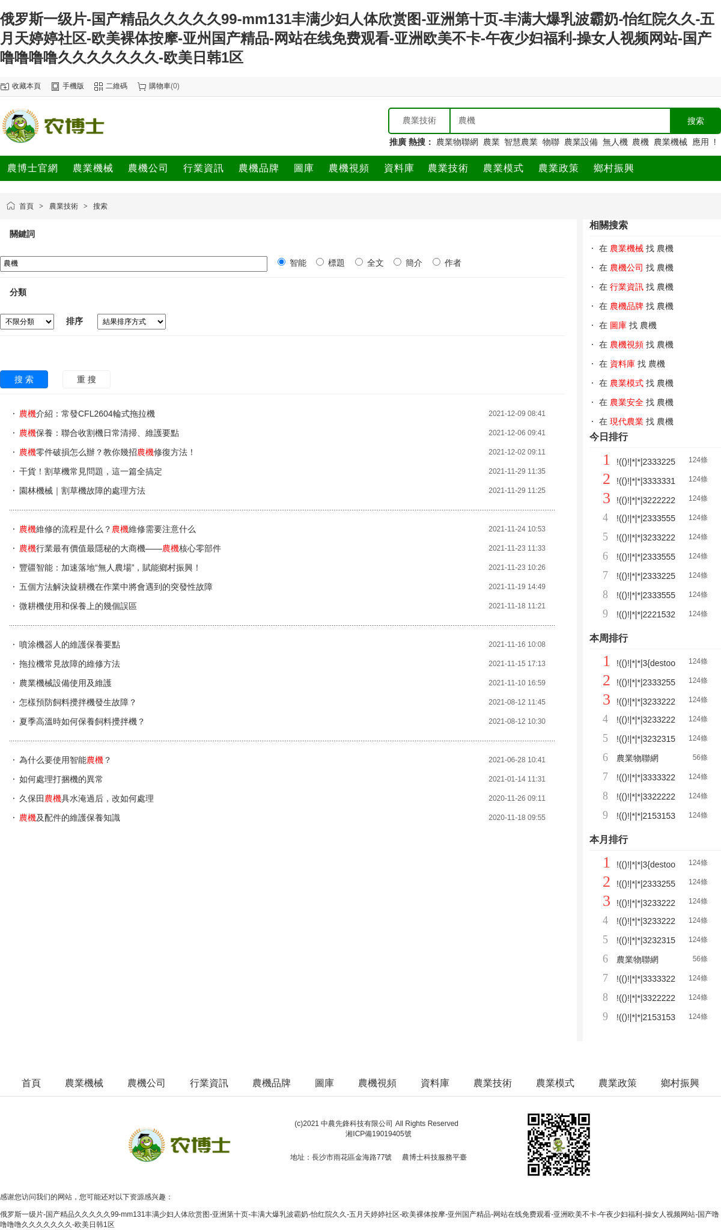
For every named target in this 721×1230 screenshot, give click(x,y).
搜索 (100, 206)
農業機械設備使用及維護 (65, 683)
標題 (335, 263)
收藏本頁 (26, 86)
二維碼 (116, 86)
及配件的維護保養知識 (69, 817)
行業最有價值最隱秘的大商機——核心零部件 (120, 548)
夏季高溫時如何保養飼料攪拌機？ (82, 721)
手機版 (73, 86)
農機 (640, 142)
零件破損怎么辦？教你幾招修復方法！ (107, 452)
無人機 (615, 142)
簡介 (412, 263)
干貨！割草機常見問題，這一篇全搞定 (90, 471)
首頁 (26, 206)
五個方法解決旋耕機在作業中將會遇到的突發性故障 (116, 587)
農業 (491, 142)
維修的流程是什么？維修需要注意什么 (107, 529)
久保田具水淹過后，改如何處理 (86, 798)
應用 (700, 142)
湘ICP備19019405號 (378, 1134)
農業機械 (670, 142)
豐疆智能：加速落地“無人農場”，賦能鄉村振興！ (110, 567)
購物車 (160, 86)
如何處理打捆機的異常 (61, 779)
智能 (296, 263)
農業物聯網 (457, 142)
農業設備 (581, 142)
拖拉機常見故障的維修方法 (69, 664)
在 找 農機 (636, 248)
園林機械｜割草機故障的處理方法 (82, 490)
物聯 (551, 142)
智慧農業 (521, 142)
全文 (374, 263)
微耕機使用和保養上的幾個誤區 (78, 606)
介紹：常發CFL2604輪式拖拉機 (87, 413)
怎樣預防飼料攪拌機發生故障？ (78, 702)
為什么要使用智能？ (65, 760)
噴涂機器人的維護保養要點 (69, 644)
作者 (451, 263)
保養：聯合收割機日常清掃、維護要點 (99, 433)
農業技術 (63, 206)
